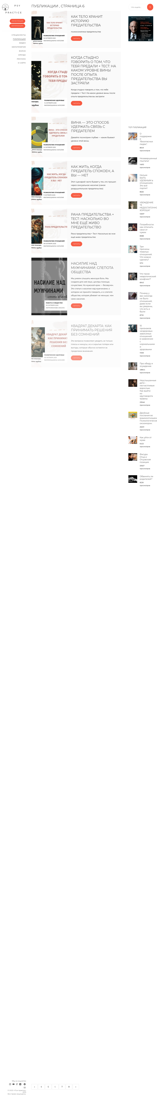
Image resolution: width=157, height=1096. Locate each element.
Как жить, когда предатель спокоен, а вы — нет (92, 174)
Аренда (22, 55)
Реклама (21, 59)
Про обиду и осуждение (146, 364)
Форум (22, 51)
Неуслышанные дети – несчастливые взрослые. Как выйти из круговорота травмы (148, 389)
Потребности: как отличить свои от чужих (147, 228)
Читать (76, 38)
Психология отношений (54, 36)
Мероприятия (19, 47)
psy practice (12, 9)
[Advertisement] (140, 82)
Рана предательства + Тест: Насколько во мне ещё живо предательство (92, 224)
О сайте (22, 63)
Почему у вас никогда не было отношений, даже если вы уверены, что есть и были (146, 302)
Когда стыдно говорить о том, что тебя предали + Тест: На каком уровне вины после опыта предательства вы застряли (93, 70)
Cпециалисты (19, 35)
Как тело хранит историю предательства (87, 21)
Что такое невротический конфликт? (148, 276)
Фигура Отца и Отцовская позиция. (145, 458)
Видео (22, 43)
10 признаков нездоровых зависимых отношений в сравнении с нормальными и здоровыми (147, 338)
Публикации (19, 39)
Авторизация (17, 26)
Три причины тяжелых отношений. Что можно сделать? (146, 253)
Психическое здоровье (54, 100)
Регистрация (17, 21)
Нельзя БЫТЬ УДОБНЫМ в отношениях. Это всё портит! (146, 181)
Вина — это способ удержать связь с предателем (90, 130)
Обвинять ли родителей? (146, 477)
